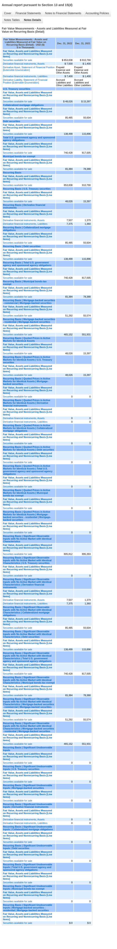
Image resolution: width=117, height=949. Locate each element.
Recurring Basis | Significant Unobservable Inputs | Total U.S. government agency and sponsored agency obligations (27, 867)
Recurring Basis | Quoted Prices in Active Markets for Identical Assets (26, 339)
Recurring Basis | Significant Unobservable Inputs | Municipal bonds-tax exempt (27, 887)
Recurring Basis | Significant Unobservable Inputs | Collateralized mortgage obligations (28, 828)
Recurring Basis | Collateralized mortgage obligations (26, 228)
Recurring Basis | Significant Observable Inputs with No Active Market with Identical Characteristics (27, 539)
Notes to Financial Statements (63, 13)
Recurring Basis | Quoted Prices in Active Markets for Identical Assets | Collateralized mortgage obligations (27, 428)
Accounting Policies (97, 13)
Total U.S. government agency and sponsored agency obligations (29, 138)
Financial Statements (28, 13)
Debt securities (11, 121)
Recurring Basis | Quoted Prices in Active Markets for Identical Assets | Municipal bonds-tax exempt (26, 493)
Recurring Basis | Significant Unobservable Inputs (27, 749)
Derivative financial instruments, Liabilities (25, 76)
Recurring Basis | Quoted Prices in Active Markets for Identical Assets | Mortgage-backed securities (26, 381)
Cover (7, 13)
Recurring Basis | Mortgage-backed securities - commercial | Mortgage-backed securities (29, 301)
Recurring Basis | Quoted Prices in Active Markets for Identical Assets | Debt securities (28, 448)
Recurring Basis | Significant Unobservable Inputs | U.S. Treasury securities (27, 767)
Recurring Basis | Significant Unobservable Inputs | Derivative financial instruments (27, 805)
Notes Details (32, 20)
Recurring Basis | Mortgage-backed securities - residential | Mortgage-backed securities (29, 320)
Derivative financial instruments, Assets (24, 63)
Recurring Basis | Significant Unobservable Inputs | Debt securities (27, 847)
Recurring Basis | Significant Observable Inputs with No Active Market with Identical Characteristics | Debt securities (27, 634)
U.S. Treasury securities (16, 88)
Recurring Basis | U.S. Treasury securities (26, 188)
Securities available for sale (17, 60)
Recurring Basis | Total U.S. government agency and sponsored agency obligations (27, 264)
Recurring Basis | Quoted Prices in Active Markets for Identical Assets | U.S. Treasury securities (27, 360)
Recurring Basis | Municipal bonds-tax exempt (25, 282)
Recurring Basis (12, 172)
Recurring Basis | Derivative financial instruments (24, 206)
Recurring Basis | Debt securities (22, 246)
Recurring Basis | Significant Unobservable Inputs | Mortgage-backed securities (27, 786)
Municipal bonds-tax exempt (19, 156)
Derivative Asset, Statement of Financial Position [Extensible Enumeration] (29, 68)
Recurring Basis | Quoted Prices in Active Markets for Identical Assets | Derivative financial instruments (26, 403)
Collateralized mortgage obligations (23, 105)
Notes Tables (12, 20)
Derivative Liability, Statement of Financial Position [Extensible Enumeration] (25, 81)
